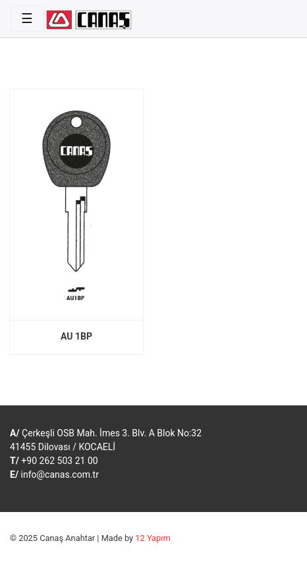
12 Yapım (152, 538)
